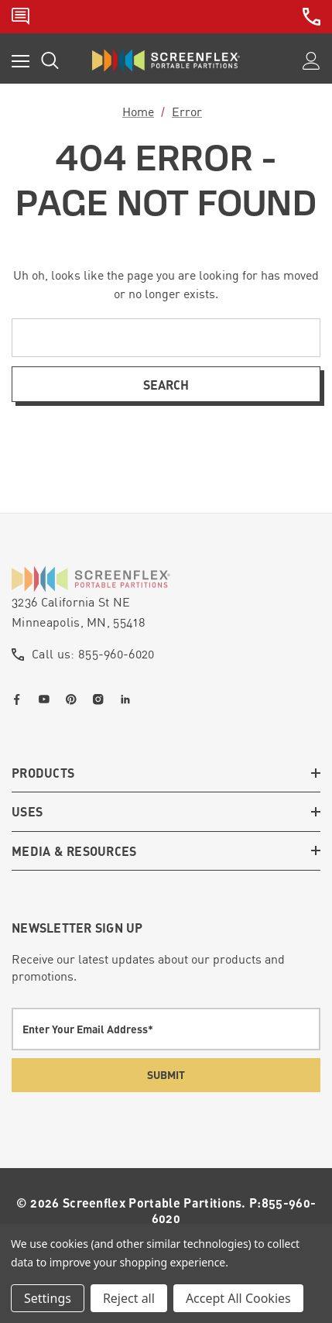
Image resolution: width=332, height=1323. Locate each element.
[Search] (50, 60)
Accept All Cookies (238, 1298)
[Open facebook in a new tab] (20, 699)
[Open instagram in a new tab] (101, 699)
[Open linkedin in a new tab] (128, 699)
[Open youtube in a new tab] (47, 699)
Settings (47, 1298)
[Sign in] (311, 61)
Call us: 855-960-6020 (93, 654)
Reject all (129, 1298)
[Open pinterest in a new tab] (74, 699)
